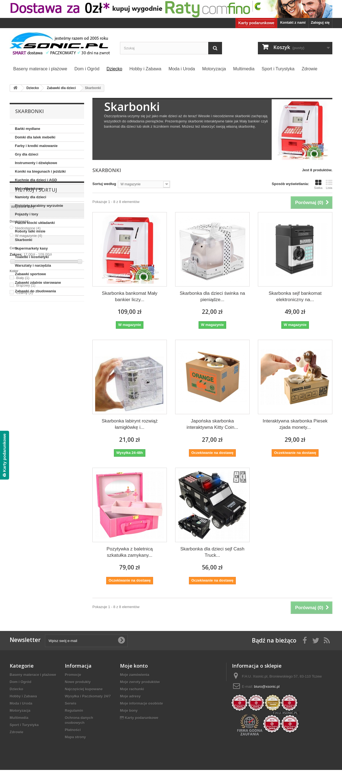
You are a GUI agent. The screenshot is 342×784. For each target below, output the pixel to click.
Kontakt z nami (293, 22)
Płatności (73, 730)
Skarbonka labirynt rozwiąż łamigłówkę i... (129, 424)
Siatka (318, 184)
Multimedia (19, 718)
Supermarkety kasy (31, 248)
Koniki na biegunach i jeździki (40, 171)
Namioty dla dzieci (30, 197)
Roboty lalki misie (30, 231)
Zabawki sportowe (30, 274)
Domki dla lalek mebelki (35, 137)
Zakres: (16, 377)
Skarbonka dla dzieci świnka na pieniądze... (212, 296)
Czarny (24, 415)
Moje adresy (130, 696)
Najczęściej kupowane (84, 689)
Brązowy (25, 408)
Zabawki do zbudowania (35, 291)
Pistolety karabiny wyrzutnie (39, 206)
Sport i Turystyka (24, 725)
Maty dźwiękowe (29, 188)
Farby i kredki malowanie (36, 146)
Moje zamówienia (134, 675)
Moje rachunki (132, 689)
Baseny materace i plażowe (33, 675)
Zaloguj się (320, 22)
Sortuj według (104, 184)
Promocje (73, 675)
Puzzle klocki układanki (35, 223)
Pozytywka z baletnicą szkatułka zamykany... (129, 552)
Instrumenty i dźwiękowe (36, 163)
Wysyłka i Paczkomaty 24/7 (88, 696)
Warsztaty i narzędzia (33, 265)
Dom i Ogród (20, 682)
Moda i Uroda (21, 703)
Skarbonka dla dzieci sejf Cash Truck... (212, 552)
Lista (329, 184)
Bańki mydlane (27, 129)
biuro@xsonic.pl (267, 686)
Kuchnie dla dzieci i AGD (36, 180)
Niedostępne (28, 351)
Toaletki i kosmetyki (32, 257)
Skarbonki (23, 240)
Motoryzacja (20, 710)
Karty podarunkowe (256, 23)
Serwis (70, 703)
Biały (23, 400)
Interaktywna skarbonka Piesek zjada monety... (295, 424)
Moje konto (134, 665)
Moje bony (129, 710)
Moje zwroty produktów (140, 682)
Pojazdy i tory (26, 214)
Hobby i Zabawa (23, 696)
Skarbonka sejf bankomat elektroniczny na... (295, 296)
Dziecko (16, 689)
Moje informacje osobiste (141, 703)
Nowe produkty (78, 682)
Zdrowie (16, 732)
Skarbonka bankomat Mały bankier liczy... (129, 296)
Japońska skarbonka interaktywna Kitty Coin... (212, 424)
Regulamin (74, 710)
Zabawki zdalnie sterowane (38, 282)
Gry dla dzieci (26, 154)
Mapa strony (75, 737)
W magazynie (28, 358)
